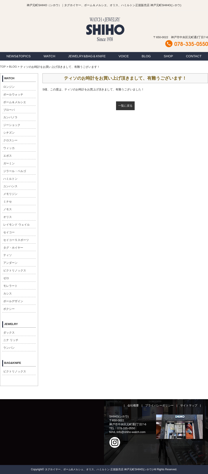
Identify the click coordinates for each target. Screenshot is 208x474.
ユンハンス (10, 186)
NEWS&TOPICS (18, 56)
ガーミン (9, 163)
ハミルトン (10, 178)
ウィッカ (9, 148)
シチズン (9, 132)
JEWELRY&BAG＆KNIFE (87, 56)
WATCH (49, 56)
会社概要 (133, 405)
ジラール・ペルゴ (14, 171)
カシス (7, 293)
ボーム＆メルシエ (14, 102)
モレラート (10, 285)
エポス (7, 155)
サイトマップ (188, 405)
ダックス (9, 332)
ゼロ (6, 278)
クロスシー (10, 140)
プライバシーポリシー (159, 405)
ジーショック (11, 125)
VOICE (124, 56)
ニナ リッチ (10, 340)
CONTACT (193, 56)
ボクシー (9, 309)
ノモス (7, 209)
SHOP (168, 56)
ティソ (7, 255)
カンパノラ (10, 117)
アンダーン (10, 262)
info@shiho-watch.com (131, 432)
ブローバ (9, 109)
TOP (3, 66)
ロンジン (9, 86)
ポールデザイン (13, 301)
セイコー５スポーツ (16, 240)
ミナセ (7, 201)
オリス (7, 217)
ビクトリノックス (14, 270)
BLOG (146, 56)
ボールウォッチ (13, 94)
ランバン (9, 347)
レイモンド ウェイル (16, 224)
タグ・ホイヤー (13, 247)
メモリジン (10, 194)
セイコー (9, 232)
